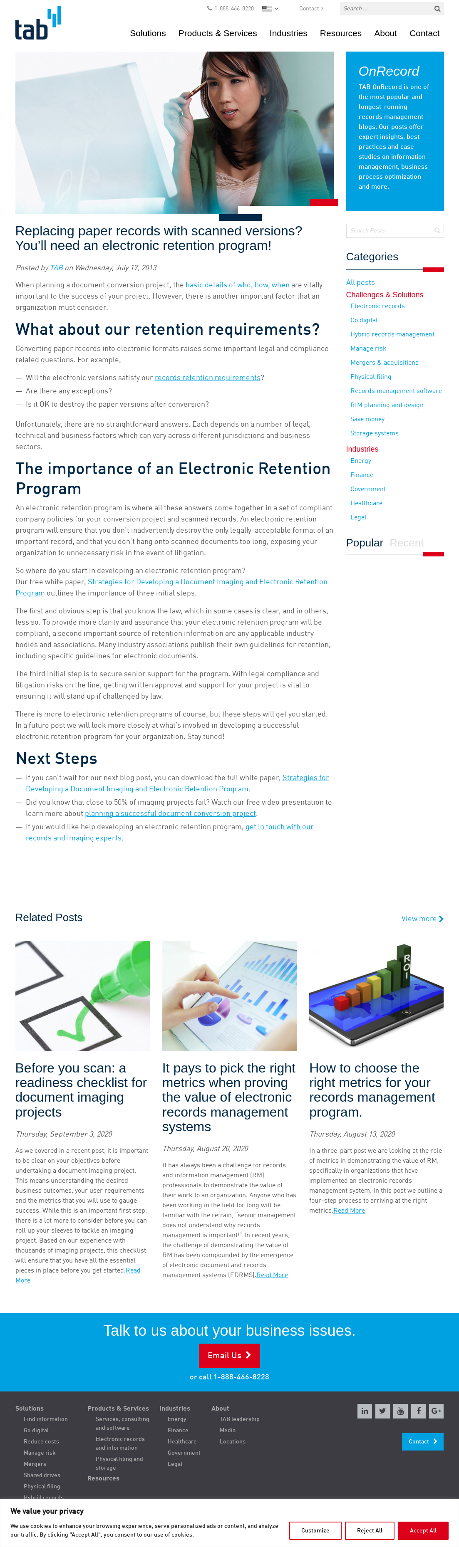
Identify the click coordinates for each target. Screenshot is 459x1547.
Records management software (396, 391)
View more (423, 919)
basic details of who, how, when (238, 285)
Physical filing (371, 377)
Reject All (369, 1531)
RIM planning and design (387, 405)
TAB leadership (240, 1419)
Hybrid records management (392, 334)
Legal (358, 517)
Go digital (364, 320)
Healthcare (366, 503)
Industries (289, 33)
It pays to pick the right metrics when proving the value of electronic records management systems (228, 1097)
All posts (360, 283)
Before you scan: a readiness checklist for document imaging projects (81, 1090)
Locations (233, 1442)
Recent (407, 543)
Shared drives (42, 1475)
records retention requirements (208, 378)
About (385, 33)
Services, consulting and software (122, 1423)
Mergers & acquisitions (384, 363)
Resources (341, 33)
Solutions (148, 33)
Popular (365, 543)
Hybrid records (44, 1498)
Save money (367, 419)
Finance (361, 475)
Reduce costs (41, 1442)
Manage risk (368, 349)
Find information (46, 1419)
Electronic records (377, 306)
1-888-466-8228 (234, 9)
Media (228, 1430)
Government (368, 489)
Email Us (224, 1356)
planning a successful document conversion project (170, 814)
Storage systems (374, 433)
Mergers (35, 1464)
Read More (272, 1275)
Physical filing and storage (119, 1463)
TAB (56, 268)
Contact (309, 9)
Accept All (423, 1531)
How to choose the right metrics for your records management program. (372, 1090)
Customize (315, 1531)
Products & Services (218, 33)
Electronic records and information (120, 1443)
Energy (360, 461)
